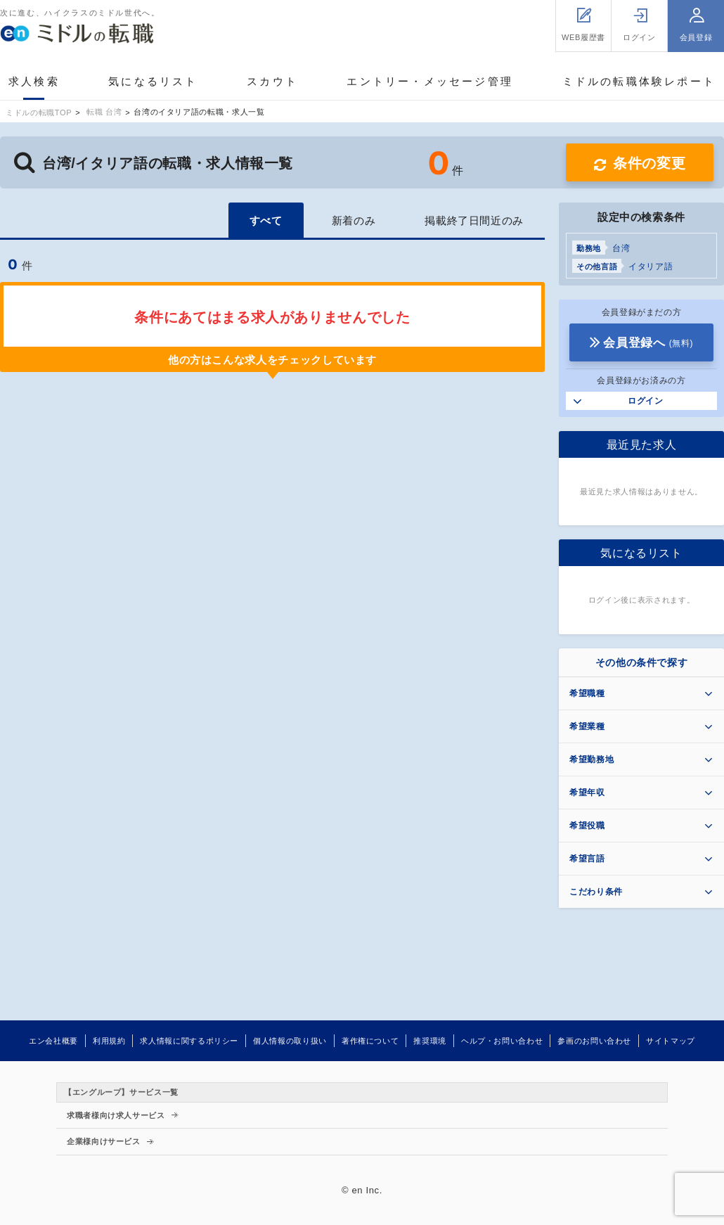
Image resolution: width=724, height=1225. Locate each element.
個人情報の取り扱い (290, 1041)
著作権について (370, 1041)
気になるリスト (153, 81)
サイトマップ (670, 1041)
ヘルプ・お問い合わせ (502, 1041)
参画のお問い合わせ (594, 1041)
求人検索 (34, 81)
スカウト (272, 81)
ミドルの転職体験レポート (639, 81)
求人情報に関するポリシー (189, 1041)
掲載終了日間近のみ (474, 220)
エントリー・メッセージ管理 (430, 81)
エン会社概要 (53, 1041)
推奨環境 (429, 1041)
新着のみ (354, 220)
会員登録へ (648, 342)
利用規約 (109, 1041)
